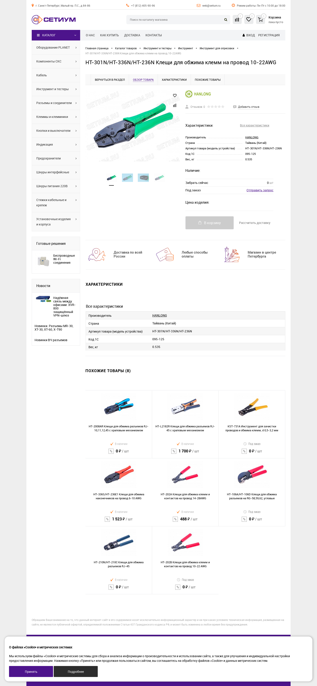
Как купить (109, 35)
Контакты (154, 35)
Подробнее (76, 672)
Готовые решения (51, 243)
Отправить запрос (260, 190)
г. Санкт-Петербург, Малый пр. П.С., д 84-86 (63, 5)
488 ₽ (185, 522)
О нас (90, 35)
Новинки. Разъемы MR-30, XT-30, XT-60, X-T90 (54, 327)
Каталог (46, 35)
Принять (31, 672)
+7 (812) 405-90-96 (143, 5)
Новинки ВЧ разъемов (51, 340)
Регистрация (269, 35)
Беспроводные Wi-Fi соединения (64, 259)
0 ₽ (118, 454)
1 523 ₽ (118, 522)
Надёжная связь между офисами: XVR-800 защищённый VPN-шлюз (64, 306)
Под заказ (251, 444)
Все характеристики (254, 125)
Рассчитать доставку (254, 223)
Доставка (132, 35)
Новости (43, 285)
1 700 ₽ (185, 454)
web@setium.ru (211, 5)
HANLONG (251, 137)
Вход (250, 35)
